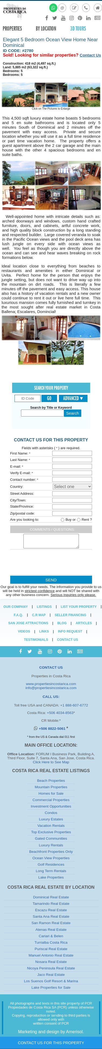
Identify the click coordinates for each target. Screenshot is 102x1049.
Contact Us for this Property (51, 1043)
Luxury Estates (51, 819)
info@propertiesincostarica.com (51, 688)
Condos (51, 813)
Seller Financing (70, 615)
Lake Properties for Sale (51, 987)
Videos (24, 631)
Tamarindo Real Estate (51, 904)
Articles (84, 623)
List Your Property (79, 607)
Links (44, 631)
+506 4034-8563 (60, 713)
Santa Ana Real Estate (51, 916)
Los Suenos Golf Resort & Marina (51, 981)
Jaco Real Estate (51, 975)
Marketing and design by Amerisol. (51, 1031)
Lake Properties (51, 877)
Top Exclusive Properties (51, 832)
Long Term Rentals (51, 871)
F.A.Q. (18, 615)
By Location (46, 28)
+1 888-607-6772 (74, 705)
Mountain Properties (51, 787)
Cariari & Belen (51, 936)
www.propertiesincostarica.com (51, 684)
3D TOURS (78, 28)
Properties (12, 28)
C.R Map (39, 615)
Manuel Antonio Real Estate (51, 955)
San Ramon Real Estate (51, 923)
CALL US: (51, 697)
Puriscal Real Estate (51, 949)
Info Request (70, 631)
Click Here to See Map (51, 762)
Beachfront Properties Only (51, 852)
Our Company (15, 607)
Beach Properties (51, 781)
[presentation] (50, 563)
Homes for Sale (51, 793)
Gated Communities (51, 838)
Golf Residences (51, 864)
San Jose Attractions (28, 623)
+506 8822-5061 (52, 729)
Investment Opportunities (51, 806)
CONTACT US (51, 667)
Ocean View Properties (51, 858)
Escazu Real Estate (51, 910)
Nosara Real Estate (51, 962)
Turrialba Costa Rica (51, 942)
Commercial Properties (51, 800)
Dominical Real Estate (51, 897)
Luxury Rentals (51, 845)
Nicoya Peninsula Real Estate (51, 968)
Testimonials (36, 640)
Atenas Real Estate (51, 930)
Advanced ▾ (73, 398)
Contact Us (90, 55)
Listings (44, 607)
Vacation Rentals (51, 826)
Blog (62, 623)
